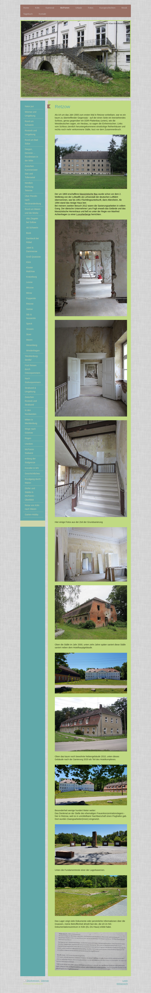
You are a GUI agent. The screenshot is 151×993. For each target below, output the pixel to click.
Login (125, 980)
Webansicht (122, 984)
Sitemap (45, 980)
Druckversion (31, 980)
